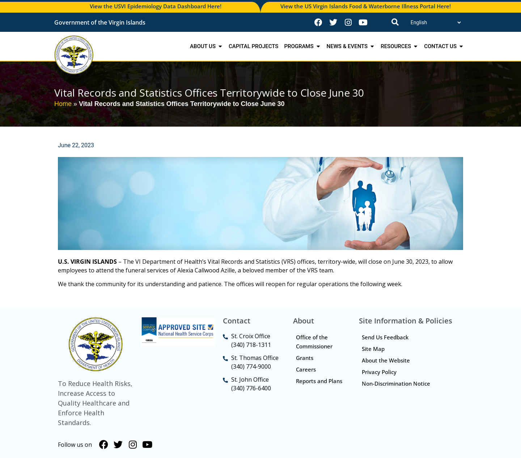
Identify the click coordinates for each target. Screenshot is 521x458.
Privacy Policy (380, 373)
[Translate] (435, 22)
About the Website (387, 361)
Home (63, 103)
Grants (305, 358)
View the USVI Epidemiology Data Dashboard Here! (155, 6)
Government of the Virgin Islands (99, 22)
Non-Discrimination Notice (397, 385)
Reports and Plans (312, 387)
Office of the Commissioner (315, 342)
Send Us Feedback (386, 337)
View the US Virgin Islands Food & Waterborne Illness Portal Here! (365, 6)
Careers (307, 370)
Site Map (374, 349)
